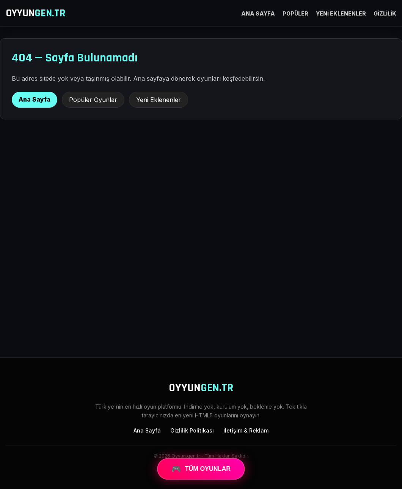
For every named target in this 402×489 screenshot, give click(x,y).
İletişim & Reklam (246, 430)
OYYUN (36, 13)
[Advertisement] (201, 289)
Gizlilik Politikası (192, 430)
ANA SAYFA (258, 13)
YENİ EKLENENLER (341, 13)
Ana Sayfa (34, 99)
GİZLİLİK (385, 13)
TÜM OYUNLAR (201, 469)
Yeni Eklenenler (158, 99)
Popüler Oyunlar (93, 99)
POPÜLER (295, 13)
